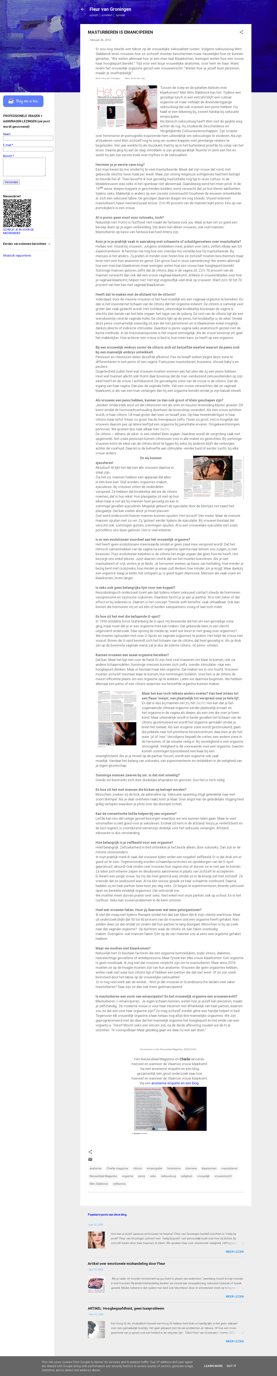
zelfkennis (119, 1184)
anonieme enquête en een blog (175, 1083)
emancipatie (154, 1168)
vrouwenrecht (223, 1176)
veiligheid (186, 1176)
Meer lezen (235, 1251)
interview (191, 1168)
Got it (231, 1366)
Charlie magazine (117, 1168)
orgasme (127, 1176)
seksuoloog (168, 1176)
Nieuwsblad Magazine (103, 1176)
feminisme (174, 1168)
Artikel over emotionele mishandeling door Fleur (126, 1264)
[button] (241, 33)
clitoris (137, 1168)
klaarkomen (209, 1168)
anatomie (96, 1168)
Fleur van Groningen (110, 9)
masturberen (229, 1168)
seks (153, 1176)
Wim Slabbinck (99, 1184)
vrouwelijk (203, 1176)
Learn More (213, 1366)
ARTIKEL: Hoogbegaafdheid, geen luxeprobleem (126, 1308)
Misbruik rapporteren (17, 255)
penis (141, 1176)
